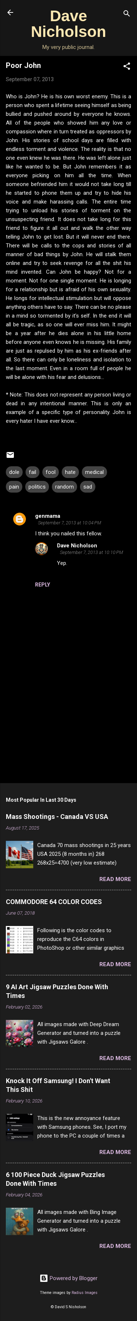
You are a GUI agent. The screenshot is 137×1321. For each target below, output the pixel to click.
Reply (42, 585)
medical (94, 472)
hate (70, 472)
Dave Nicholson (68, 23)
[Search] (126, 15)
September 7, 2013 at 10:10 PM (91, 552)
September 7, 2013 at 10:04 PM (69, 522)
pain (14, 486)
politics (37, 486)
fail (32, 472)
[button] (126, 67)
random (64, 486)
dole (14, 472)
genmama (47, 516)
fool (51, 472)
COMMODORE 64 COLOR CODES (54, 902)
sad (87, 486)
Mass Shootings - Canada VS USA (57, 816)
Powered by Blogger (68, 1278)
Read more (115, 879)
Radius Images (85, 1292)
